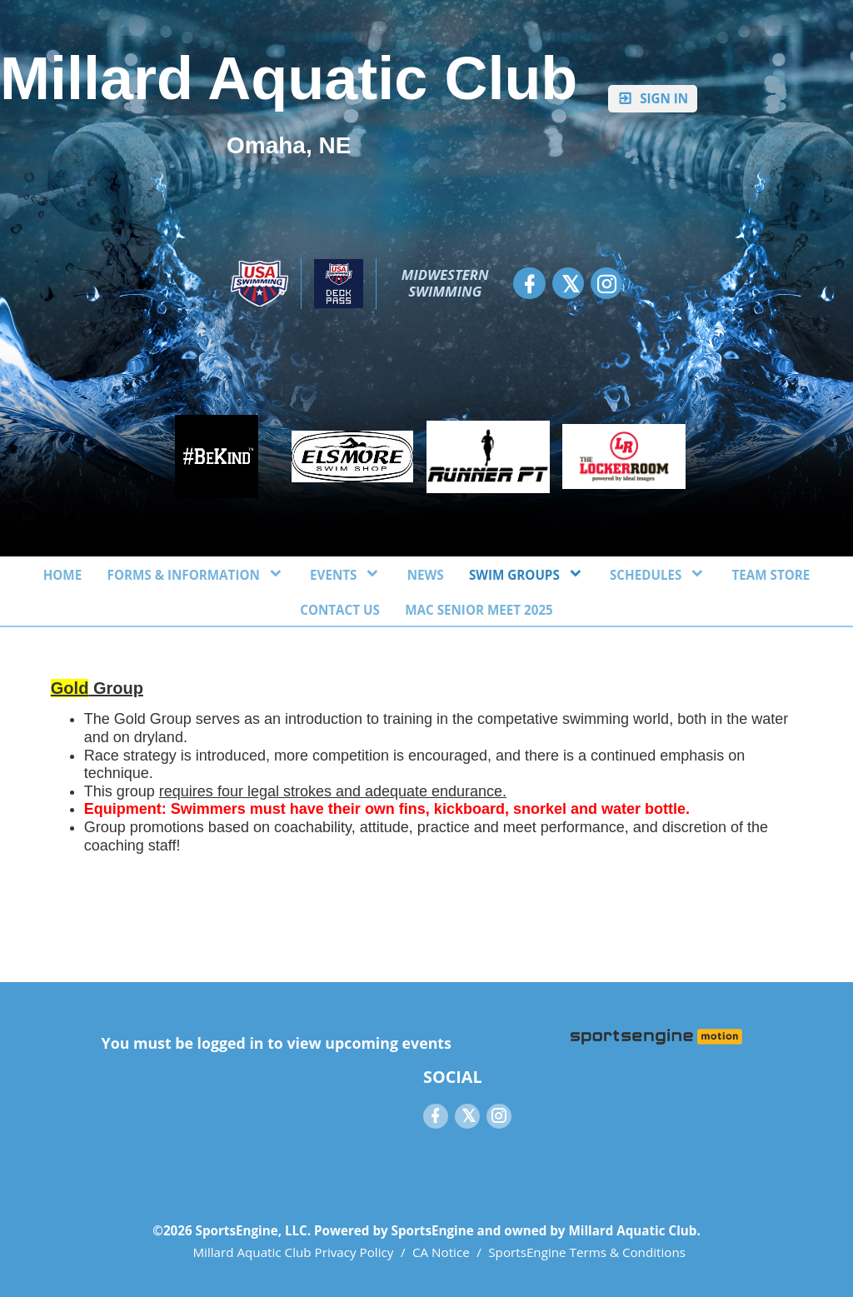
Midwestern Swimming (447, 283)
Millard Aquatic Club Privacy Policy (292, 1252)
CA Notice (441, 1252)
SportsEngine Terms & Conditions (587, 1252)
